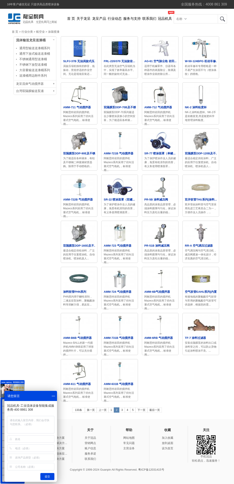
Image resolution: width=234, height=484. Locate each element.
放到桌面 (167, 443)
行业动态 (115, 18)
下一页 (141, 410)
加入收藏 (167, 437)
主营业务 (129, 448)
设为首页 (167, 448)
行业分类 (27, 31)
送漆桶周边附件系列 (33, 75)
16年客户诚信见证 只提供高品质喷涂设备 (33, 4)
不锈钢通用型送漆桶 (33, 59)
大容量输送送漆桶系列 (34, 70)
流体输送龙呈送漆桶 (31, 40)
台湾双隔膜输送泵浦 (30, 91)
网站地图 (129, 437)
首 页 (71, 18)
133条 (78, 410)
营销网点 (90, 443)
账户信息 (90, 448)
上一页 (103, 410)
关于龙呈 (84, 18)
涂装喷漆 (53, 31)
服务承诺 (90, 453)
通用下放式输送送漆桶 (34, 53)
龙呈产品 (99, 18)
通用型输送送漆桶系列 (34, 48)
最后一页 (154, 410)
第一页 (91, 410)
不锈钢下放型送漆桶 (33, 64)
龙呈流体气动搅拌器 (30, 83)
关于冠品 (90, 437)
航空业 (40, 31)
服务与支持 (132, 18)
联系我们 (149, 18)
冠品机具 (165, 18)
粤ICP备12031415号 (151, 469)
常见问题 (129, 443)
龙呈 (222, 18)
